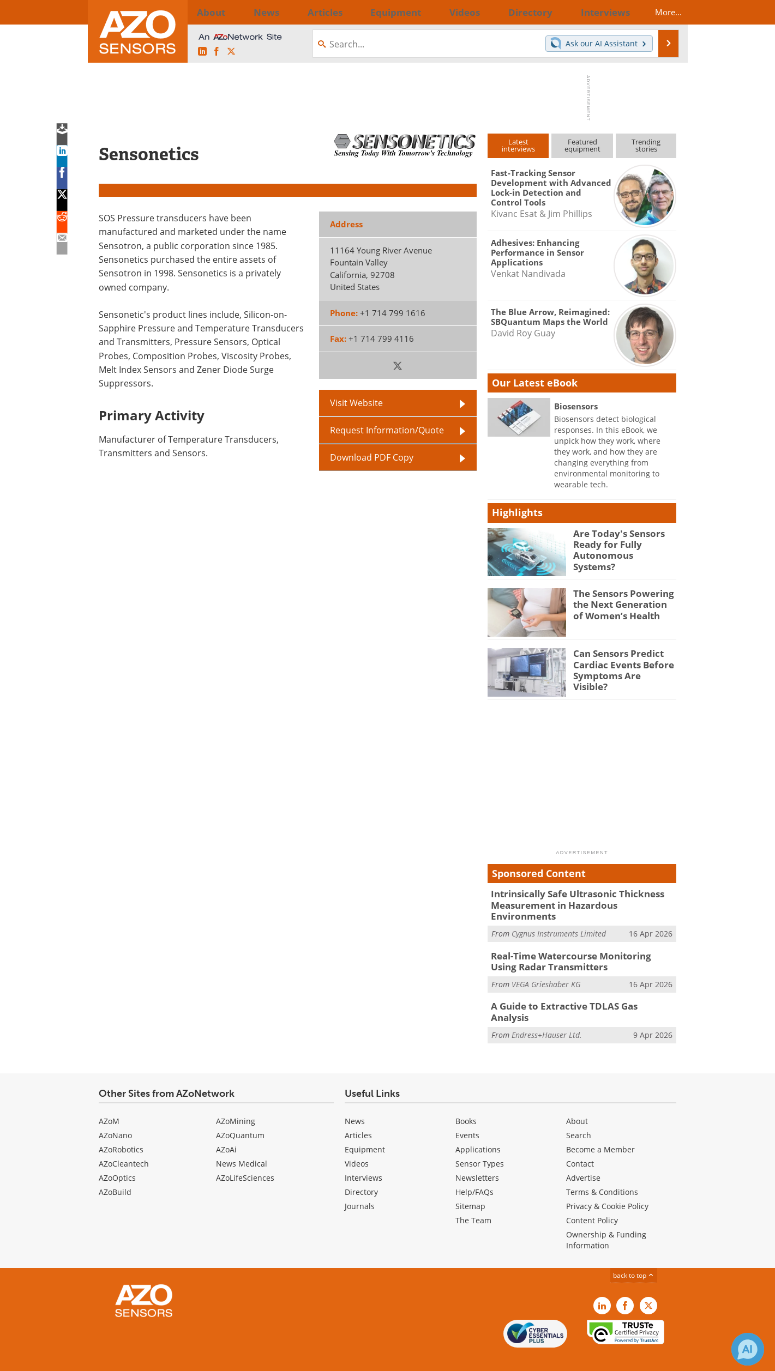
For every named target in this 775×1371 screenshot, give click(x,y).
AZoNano (115, 1112)
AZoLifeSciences (245, 1155)
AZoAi (226, 1126)
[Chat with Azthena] (747, 1349)
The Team (473, 1197)
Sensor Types (479, 1141)
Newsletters (477, 1155)
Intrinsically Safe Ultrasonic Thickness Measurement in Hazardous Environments (577, 898)
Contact (580, 1141)
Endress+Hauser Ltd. (547, 1006)
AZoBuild (115, 1169)
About (577, 1098)
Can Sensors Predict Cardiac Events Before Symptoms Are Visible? (620, 663)
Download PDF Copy (371, 457)
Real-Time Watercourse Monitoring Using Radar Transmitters (575, 947)
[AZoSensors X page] (231, 52)
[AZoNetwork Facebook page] (216, 52)
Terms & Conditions (602, 1169)
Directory (361, 1169)
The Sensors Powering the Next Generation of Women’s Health (621, 603)
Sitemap (470, 1183)
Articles (358, 1112)
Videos (357, 1141)
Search (578, 1112)
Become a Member (600, 1126)
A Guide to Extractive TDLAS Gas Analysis (575, 990)
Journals (360, 1183)
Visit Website (356, 403)
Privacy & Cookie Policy (607, 1183)
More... (658, 12)
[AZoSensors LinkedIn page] (202, 52)
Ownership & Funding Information (606, 1217)
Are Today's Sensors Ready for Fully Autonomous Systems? (619, 543)
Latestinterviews (518, 145)
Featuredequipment (582, 145)
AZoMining (235, 1098)
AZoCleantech (124, 1141)
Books (466, 1098)
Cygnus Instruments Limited (559, 920)
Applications (478, 1126)
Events (467, 1112)
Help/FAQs (474, 1169)
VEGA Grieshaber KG (546, 968)
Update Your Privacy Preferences (181, 1357)
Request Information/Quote (387, 430)
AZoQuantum (240, 1112)
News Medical (241, 1141)
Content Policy (592, 1197)
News (355, 1098)
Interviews (363, 1155)
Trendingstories (646, 145)
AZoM (109, 1098)
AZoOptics (117, 1155)
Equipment (365, 1126)
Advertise (583, 1155)
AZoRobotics (121, 1126)
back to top (633, 1252)
